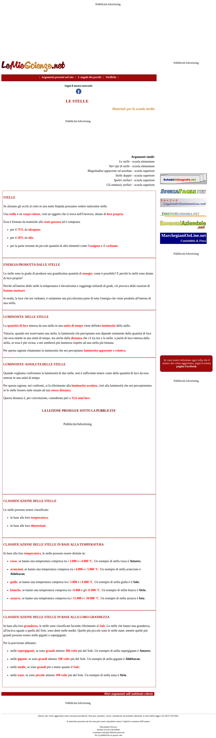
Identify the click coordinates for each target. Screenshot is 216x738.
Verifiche (111, 77)
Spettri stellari (123, 180)
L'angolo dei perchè (89, 77)
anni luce (84, 398)
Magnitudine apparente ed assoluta (110, 171)
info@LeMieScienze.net (113, 732)
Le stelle (124, 161)
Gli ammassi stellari (119, 185)
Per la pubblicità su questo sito (108, 735)
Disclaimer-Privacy (108, 727)
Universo (88, 214)
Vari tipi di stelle (119, 166)
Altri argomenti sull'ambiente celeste (128, 694)
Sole (136, 582)
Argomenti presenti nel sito (57, 77)
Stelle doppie (124, 175)
